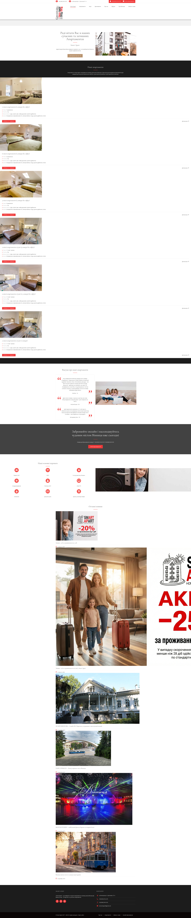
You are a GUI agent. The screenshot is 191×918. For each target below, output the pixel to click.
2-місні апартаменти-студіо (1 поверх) (15, 341)
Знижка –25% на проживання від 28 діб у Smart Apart (71, 668)
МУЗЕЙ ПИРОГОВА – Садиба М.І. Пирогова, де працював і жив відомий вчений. (79, 726)
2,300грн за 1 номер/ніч (9, 261)
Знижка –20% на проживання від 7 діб (66, 543)
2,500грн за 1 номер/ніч (9, 214)
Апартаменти (108, 915)
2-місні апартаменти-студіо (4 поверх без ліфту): (18, 247)
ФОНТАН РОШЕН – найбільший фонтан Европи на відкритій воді (75, 827)
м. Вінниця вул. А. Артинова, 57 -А (107, 895)
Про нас (100, 915)
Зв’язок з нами (116, 915)
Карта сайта (81, 915)
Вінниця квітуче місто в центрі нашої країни (68, 875)
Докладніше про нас (75, 55)
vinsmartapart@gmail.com (105, 906)
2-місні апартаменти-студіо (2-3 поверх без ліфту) (18, 294)
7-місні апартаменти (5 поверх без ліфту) (16, 107)
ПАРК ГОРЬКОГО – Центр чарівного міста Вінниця (71, 768)
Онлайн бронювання (128, 915)
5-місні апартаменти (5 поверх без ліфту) (16, 200)
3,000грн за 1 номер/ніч (9, 168)
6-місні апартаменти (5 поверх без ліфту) (16, 154)
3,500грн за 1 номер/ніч (9, 121)
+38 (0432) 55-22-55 (115, 1)
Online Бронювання (128, 1)
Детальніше (185, 121)
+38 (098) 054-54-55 (63, 1)
